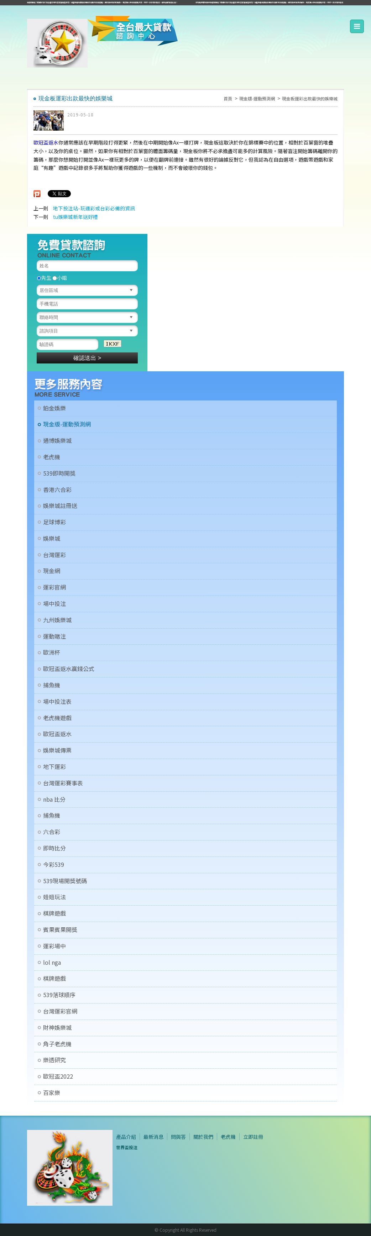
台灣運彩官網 (60, 1011)
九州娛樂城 (57, 620)
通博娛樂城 (57, 440)
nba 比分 (54, 799)
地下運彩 (54, 767)
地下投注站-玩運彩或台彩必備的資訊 (94, 208)
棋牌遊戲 (54, 913)
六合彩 (51, 832)
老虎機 (51, 457)
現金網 (51, 571)
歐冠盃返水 (45, 142)
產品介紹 (126, 1136)
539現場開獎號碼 (65, 881)
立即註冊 (253, 1136)
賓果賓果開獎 (60, 930)
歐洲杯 (51, 652)
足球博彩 (54, 522)
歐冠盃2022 (58, 1076)
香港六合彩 (57, 490)
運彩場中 (54, 946)
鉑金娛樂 (54, 408)
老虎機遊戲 (57, 718)
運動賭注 (54, 636)
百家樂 (51, 1093)
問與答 (178, 1136)
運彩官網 (54, 587)
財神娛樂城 (57, 1027)
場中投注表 (57, 701)
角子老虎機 (57, 1044)
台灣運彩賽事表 (63, 783)
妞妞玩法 (54, 897)
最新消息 (153, 1136)
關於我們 (203, 1136)
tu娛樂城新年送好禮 (75, 216)
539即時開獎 (59, 473)
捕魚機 (51, 685)
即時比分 (54, 848)
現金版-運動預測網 (257, 98)
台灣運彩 (54, 555)
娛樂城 (51, 538)
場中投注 (54, 603)
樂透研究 (54, 1060)
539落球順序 (59, 995)
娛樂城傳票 (57, 750)
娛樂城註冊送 (60, 506)
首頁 (228, 98)
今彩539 (53, 864)
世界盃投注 (126, 1147)
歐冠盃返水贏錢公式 (68, 669)
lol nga (52, 962)
